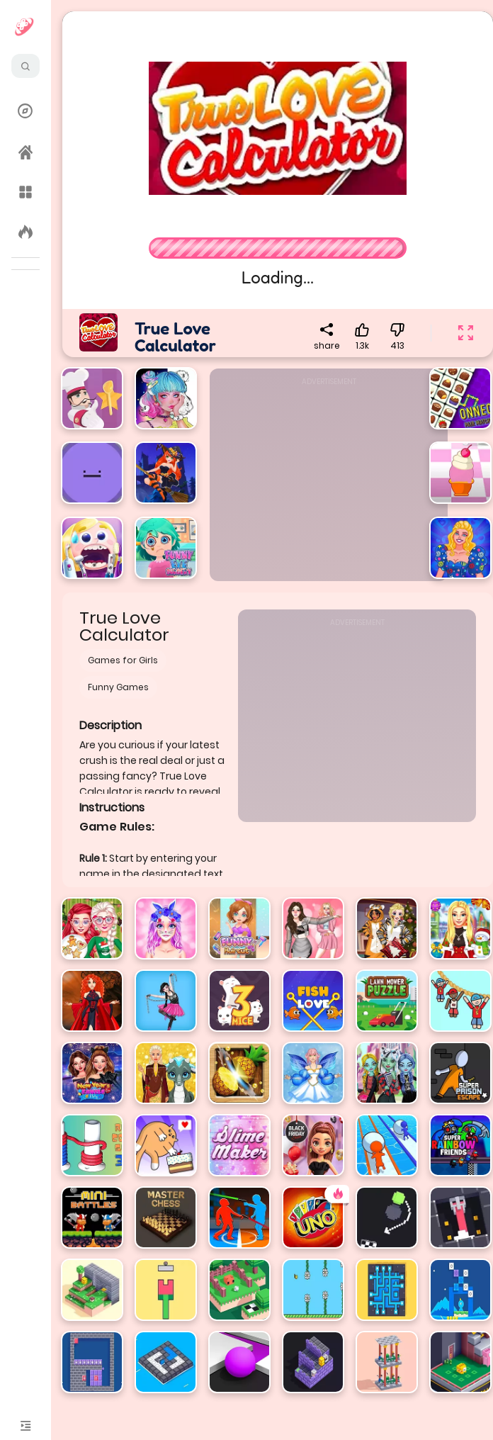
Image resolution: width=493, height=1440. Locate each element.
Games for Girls (123, 660)
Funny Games (118, 687)
